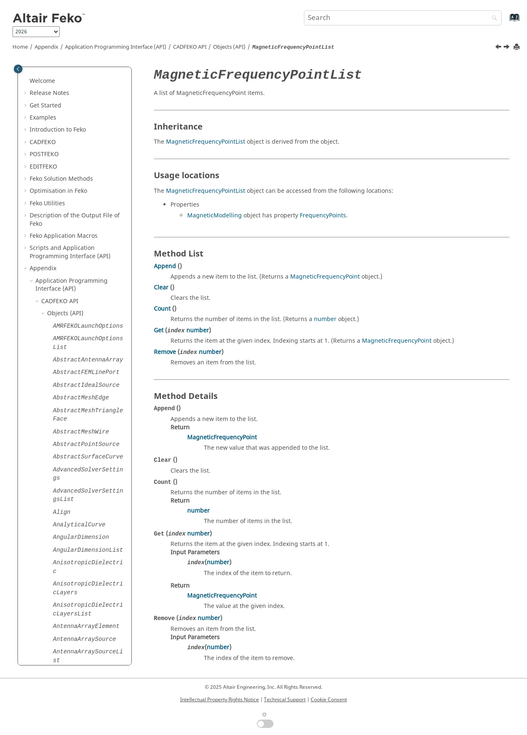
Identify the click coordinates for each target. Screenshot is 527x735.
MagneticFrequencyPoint (325, 276)
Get (158, 330)
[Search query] (403, 17)
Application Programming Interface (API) (115, 47)
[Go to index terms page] (505, 21)
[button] (49, 76)
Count (162, 308)
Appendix (46, 47)
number (325, 319)
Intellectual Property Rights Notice (219, 699)
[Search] (492, 18)
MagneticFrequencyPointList (205, 141)
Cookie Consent (329, 699)
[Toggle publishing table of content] (18, 69)
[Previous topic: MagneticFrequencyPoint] (499, 48)
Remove (165, 352)
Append (165, 266)
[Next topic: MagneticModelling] (507, 48)
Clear (161, 287)
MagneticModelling (214, 215)
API (189, 47)
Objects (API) (229, 47)
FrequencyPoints (323, 215)
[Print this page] (517, 47)
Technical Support (285, 699)
